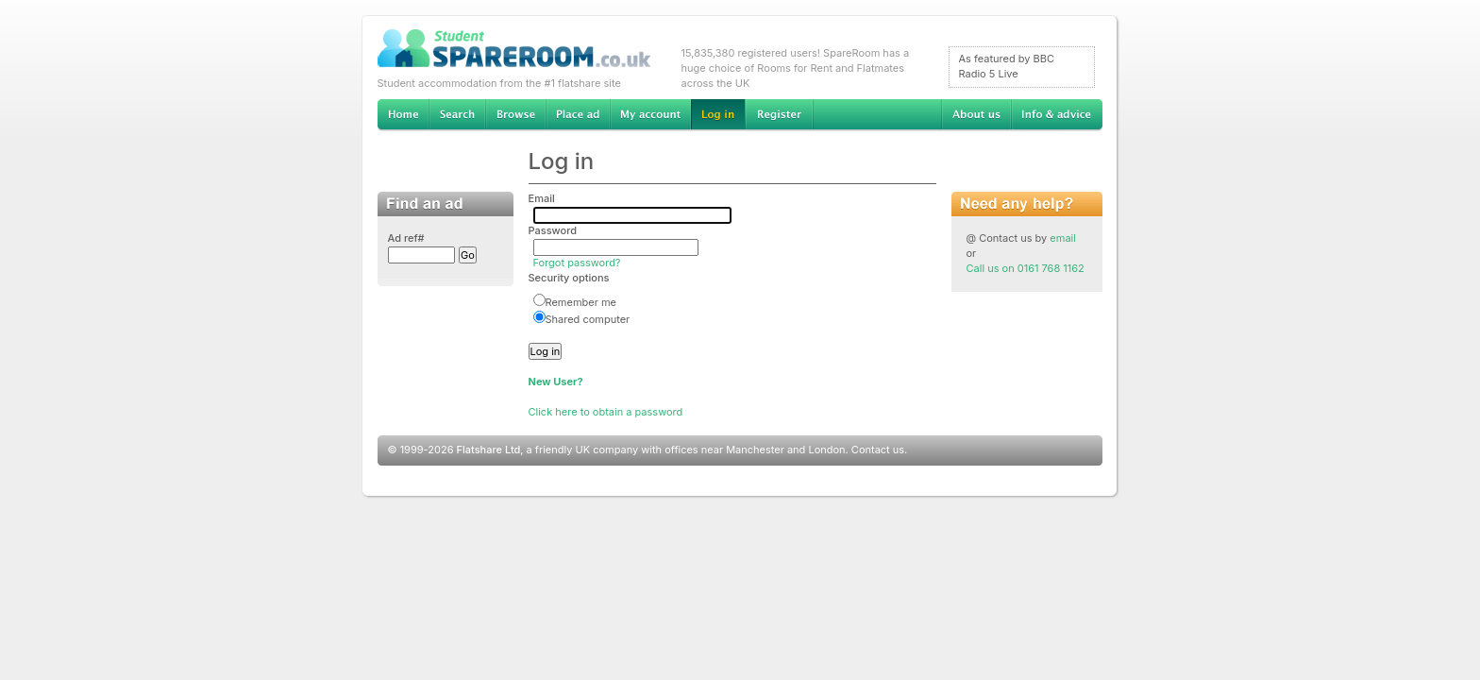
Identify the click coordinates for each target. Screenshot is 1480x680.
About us (976, 115)
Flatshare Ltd (489, 449)
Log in (718, 115)
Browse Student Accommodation (515, 115)
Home (403, 115)
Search (457, 115)
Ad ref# (406, 238)
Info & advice (1056, 115)
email (1063, 238)
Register (779, 115)
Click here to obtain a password (606, 411)
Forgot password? (577, 262)
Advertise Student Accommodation (578, 115)
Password (553, 230)
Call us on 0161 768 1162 (1026, 268)
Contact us (877, 449)
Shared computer (582, 319)
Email (542, 198)
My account (650, 115)
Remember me (574, 302)
